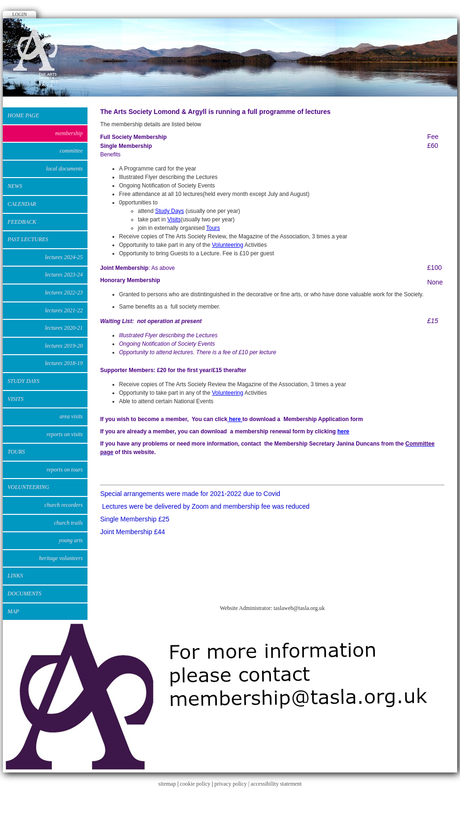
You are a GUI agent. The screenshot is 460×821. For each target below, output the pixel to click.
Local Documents (64, 168)
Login (19, 14)
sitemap (167, 783)
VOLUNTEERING (28, 487)
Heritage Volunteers (61, 558)
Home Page (23, 115)
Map (13, 611)
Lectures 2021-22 (64, 310)
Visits (174, 219)
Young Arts (71, 540)
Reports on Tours (65, 469)
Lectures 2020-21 (64, 328)
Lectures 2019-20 (64, 345)
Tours (16, 451)
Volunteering (227, 245)
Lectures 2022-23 (64, 292)
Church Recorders (63, 505)
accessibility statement (276, 783)
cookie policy (195, 783)
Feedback (22, 222)
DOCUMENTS (24, 593)
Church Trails (68, 523)
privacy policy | (232, 783)
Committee (71, 150)
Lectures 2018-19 (64, 363)
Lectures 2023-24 (64, 274)
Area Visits (71, 416)
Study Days (169, 211)
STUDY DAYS (24, 381)
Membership (69, 133)
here (234, 419)
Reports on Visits (65, 434)
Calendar (22, 204)
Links (15, 575)
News (15, 186)
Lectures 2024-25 (64, 257)
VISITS (16, 399)
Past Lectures (28, 239)
